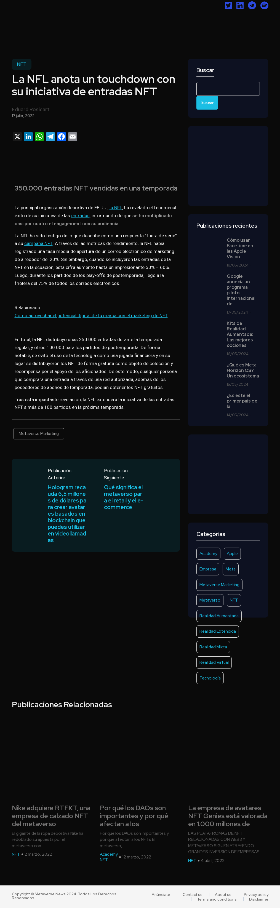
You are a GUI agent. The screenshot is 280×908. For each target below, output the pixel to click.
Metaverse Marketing (39, 433)
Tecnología (210, 678)
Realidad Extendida (217, 631)
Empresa (207, 569)
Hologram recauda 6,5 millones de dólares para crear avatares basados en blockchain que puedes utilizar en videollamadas (67, 513)
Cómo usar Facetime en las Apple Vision (240, 249)
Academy (208, 553)
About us (223, 894)
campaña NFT (38, 243)
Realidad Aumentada (219, 616)
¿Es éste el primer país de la (242, 401)
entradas (80, 215)
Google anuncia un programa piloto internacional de (241, 290)
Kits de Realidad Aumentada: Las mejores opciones (240, 334)
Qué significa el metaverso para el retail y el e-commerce (123, 497)
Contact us (192, 894)
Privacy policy (256, 894)
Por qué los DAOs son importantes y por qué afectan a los (134, 816)
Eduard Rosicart (31, 109)
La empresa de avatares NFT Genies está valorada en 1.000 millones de (228, 816)
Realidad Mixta (213, 647)
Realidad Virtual (214, 662)
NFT (21, 64)
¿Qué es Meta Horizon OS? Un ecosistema (243, 370)
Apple (232, 553)
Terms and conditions (217, 899)
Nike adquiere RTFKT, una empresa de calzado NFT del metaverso (51, 816)
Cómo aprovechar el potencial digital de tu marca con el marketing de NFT (91, 315)
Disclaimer (258, 899)
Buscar (205, 70)
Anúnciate (161, 894)
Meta (231, 569)
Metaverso (209, 600)
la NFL (116, 207)
